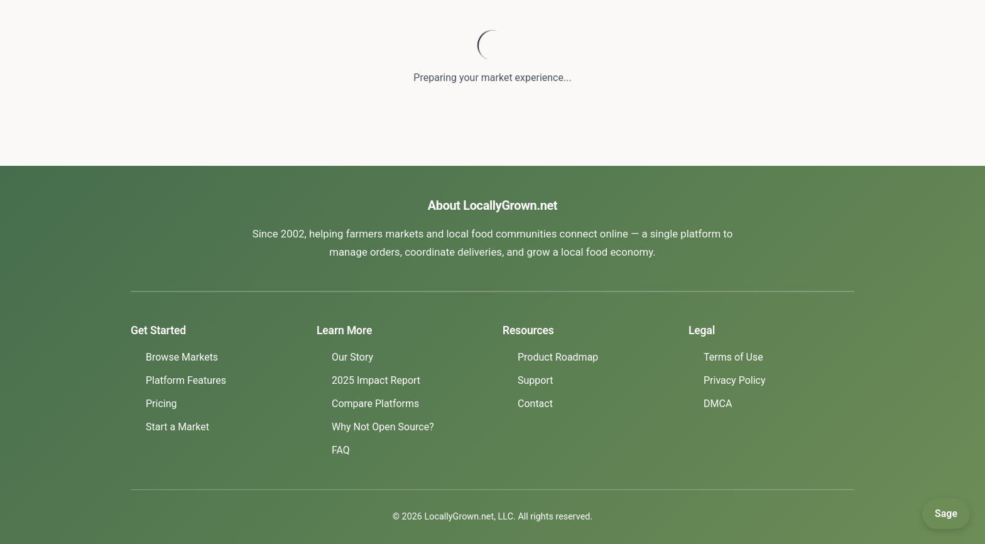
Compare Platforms (375, 404)
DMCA (718, 404)
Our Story (352, 357)
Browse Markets (182, 357)
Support (535, 380)
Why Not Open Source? (383, 427)
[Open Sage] (946, 514)
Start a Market (177, 427)
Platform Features (186, 380)
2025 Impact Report (376, 380)
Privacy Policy (735, 380)
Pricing (161, 404)
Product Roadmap (558, 357)
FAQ (341, 450)
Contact (535, 404)
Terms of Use (733, 357)
